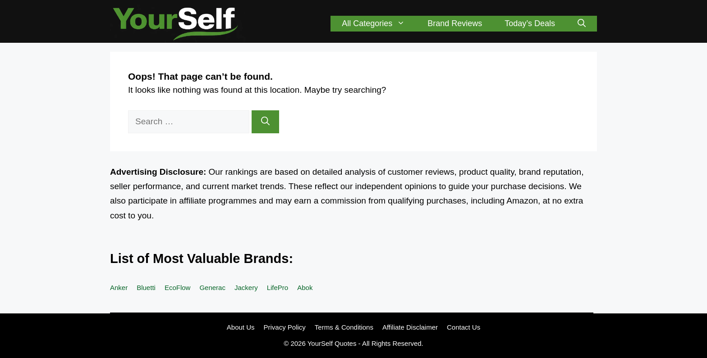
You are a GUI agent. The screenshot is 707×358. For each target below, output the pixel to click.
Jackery (246, 287)
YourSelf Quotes (332, 343)
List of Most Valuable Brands (199, 258)
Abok (304, 287)
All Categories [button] (379, 24)
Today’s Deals (530, 23)
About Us (241, 327)
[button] (581, 24)
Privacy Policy (284, 327)
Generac (212, 287)
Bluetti (146, 287)
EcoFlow (178, 287)
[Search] (265, 121)
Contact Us (463, 327)
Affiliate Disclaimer (410, 327)
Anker (119, 287)
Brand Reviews (454, 23)
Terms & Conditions (344, 327)
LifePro (278, 287)
